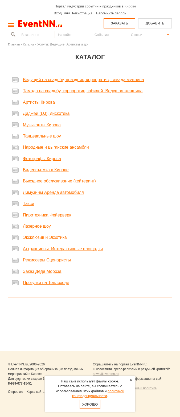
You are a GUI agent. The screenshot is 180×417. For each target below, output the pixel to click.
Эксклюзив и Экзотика (45, 237)
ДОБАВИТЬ (155, 23)
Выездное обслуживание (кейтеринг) (59, 181)
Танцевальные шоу (42, 136)
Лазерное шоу (37, 226)
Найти (12, 34)
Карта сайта (35, 392)
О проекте (15, 392)
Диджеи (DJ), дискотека (46, 113)
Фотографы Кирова (42, 158)
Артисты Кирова (39, 102)
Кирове (130, 6)
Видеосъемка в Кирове (46, 170)
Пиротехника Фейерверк (47, 215)
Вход (58, 13)
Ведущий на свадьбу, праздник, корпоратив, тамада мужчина (83, 79)
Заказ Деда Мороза (42, 271)
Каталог (28, 44)
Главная (14, 44)
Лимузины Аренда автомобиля (53, 192)
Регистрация (82, 13)
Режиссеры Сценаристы (47, 260)
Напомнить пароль (111, 13)
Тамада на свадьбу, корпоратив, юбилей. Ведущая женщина (83, 91)
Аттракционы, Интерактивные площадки (63, 249)
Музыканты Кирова (42, 125)
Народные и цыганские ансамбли (56, 147)
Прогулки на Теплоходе (46, 282)
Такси (28, 203)
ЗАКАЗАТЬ (119, 23)
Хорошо (90, 404)
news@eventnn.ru (106, 374)
